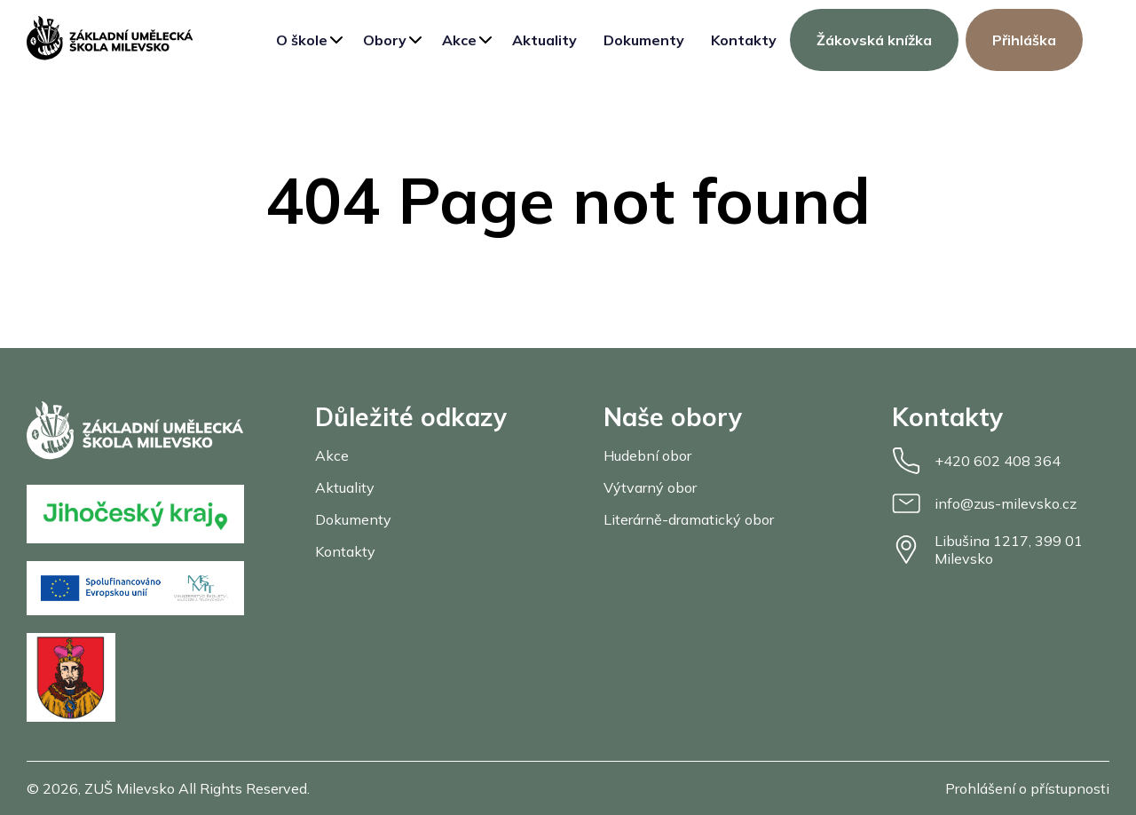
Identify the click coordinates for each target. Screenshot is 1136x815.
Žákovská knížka (874, 40)
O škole (301, 40)
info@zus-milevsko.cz (984, 503)
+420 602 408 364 (976, 461)
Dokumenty (644, 40)
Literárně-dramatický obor (689, 519)
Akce (459, 40)
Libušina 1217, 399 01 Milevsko (987, 549)
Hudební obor (647, 455)
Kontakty (744, 40)
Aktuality (544, 40)
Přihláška (1024, 40)
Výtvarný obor (650, 487)
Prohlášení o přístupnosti (1027, 788)
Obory (384, 40)
